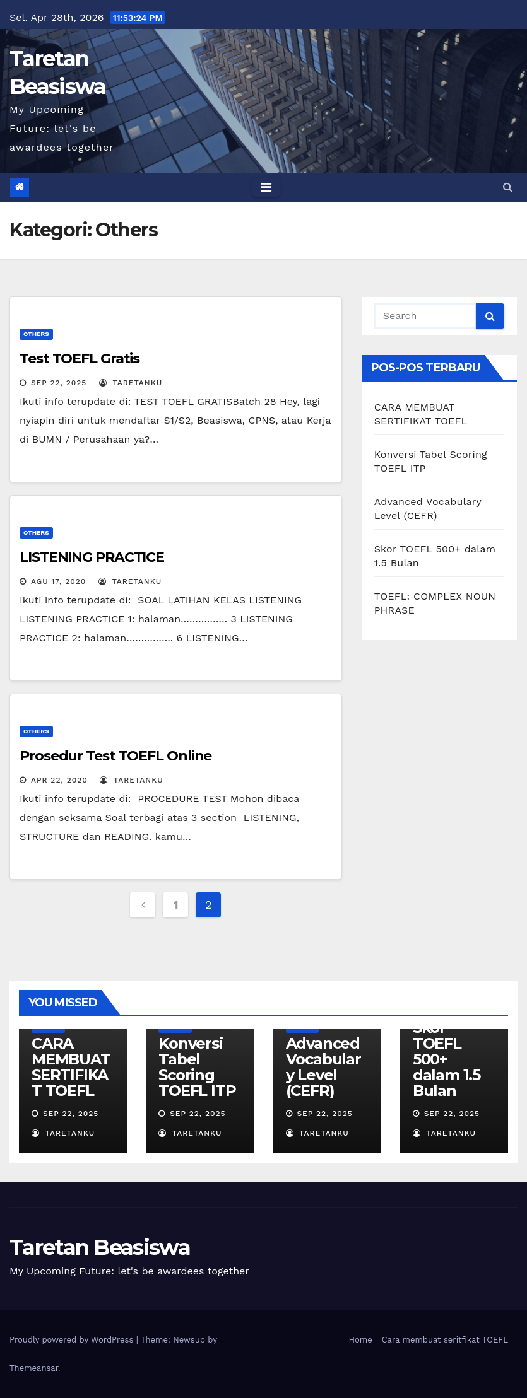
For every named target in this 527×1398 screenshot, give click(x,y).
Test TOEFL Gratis (79, 358)
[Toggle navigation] (266, 187)
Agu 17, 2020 (58, 581)
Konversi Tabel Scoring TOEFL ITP (196, 1067)
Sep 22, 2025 (58, 382)
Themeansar (33, 1368)
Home (360, 1339)
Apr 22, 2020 (59, 780)
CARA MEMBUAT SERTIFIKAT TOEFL (71, 1067)
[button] (507, 187)
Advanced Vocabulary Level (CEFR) (323, 1067)
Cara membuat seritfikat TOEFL (445, 1339)
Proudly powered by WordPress (72, 1339)
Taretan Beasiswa (99, 1247)
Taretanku (130, 382)
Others (36, 333)
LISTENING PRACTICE (92, 557)
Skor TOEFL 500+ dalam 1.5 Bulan (446, 1059)
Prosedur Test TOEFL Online (115, 755)
